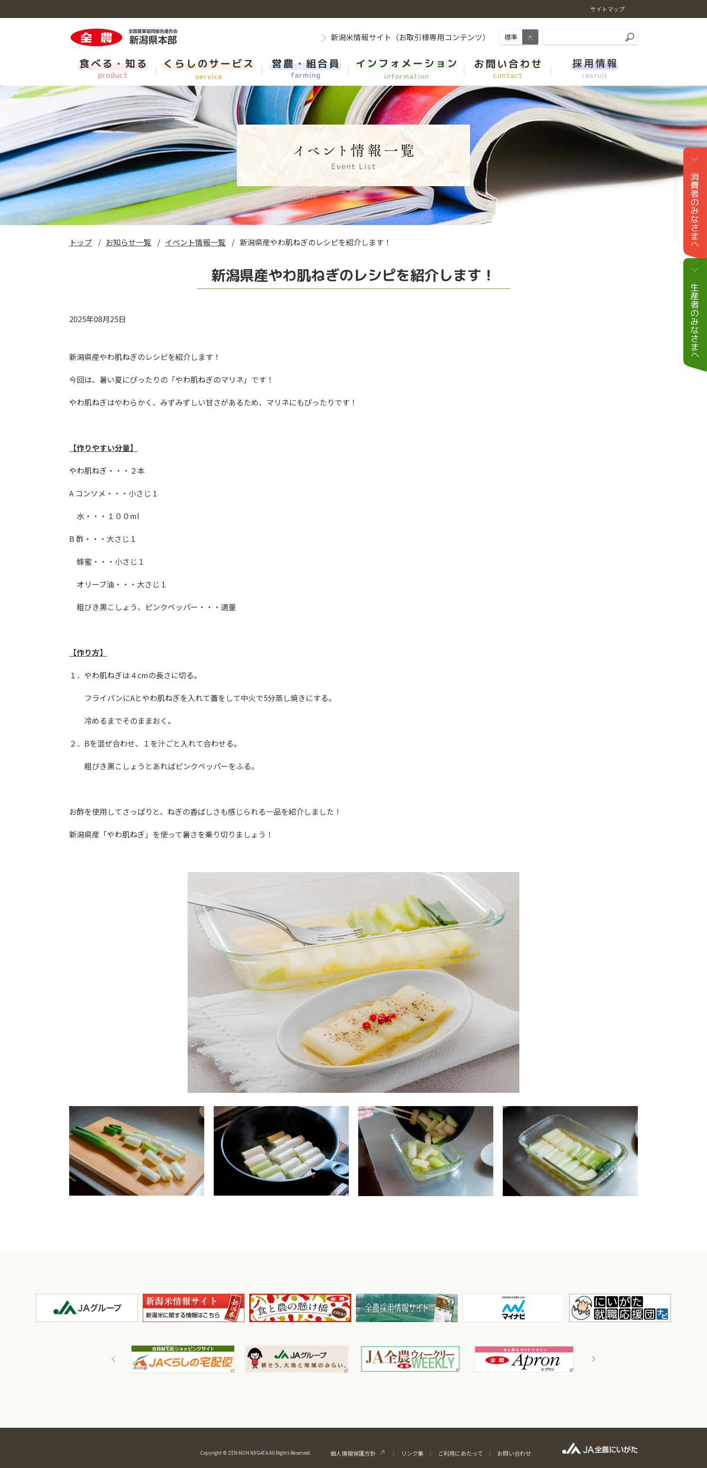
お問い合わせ (514, 1453)
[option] (183, 1359)
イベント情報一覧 (195, 242)
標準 (510, 37)
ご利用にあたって (460, 1453)
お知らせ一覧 (128, 242)
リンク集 (412, 1453)
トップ (80, 242)
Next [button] (593, 1359)
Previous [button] (113, 1359)
